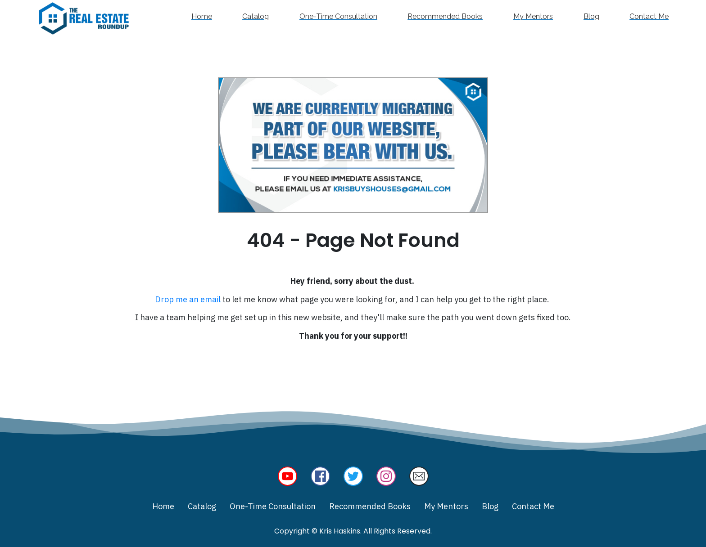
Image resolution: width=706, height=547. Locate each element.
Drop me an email (188, 299)
